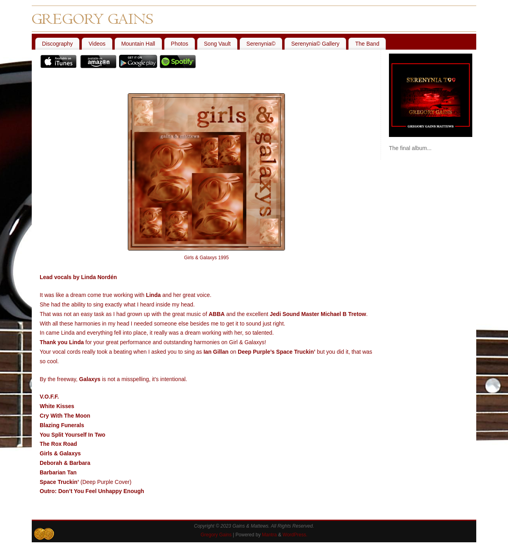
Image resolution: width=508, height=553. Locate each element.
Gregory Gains (215, 535)
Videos (97, 43)
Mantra (269, 535)
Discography (57, 43)
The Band (367, 43)
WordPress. (295, 535)
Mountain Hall (138, 43)
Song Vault (217, 43)
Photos (180, 43)
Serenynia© (260, 43)
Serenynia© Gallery (315, 43)
